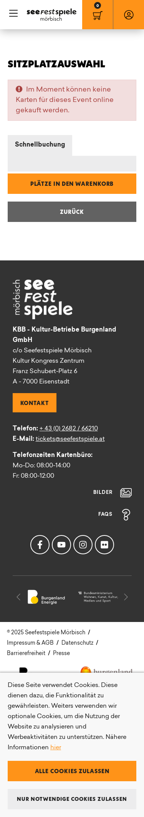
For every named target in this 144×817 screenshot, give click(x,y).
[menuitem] (97, 14)
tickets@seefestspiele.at (70, 439)
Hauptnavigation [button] (13, 13)
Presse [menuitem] (61, 654)
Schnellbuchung (40, 145)
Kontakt (34, 403)
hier (55, 748)
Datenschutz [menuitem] (77, 643)
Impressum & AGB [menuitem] (30, 643)
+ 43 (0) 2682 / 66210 (69, 429)
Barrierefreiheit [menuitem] (26, 654)
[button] (18, 597)
